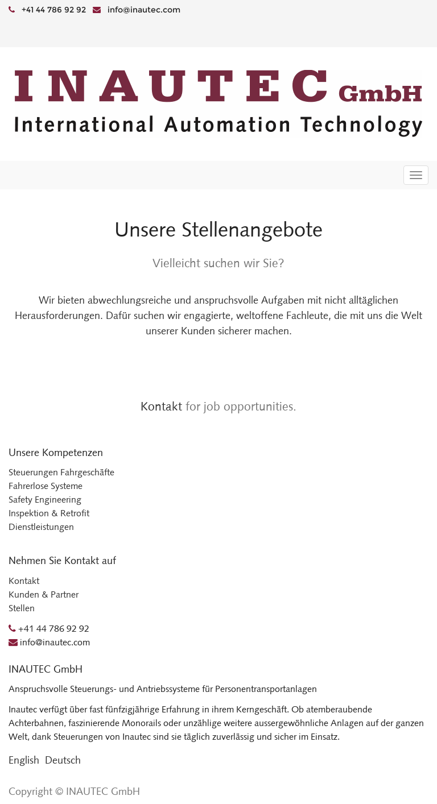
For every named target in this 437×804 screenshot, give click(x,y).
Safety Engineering (45, 499)
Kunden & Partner (44, 594)
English (24, 760)
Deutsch (63, 760)
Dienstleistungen (41, 526)
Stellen (22, 608)
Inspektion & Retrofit (49, 513)
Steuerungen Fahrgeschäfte (61, 472)
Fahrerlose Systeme (46, 485)
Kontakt (161, 406)
